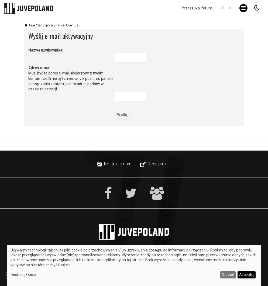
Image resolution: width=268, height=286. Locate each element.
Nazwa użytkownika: (45, 50)
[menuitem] (115, 164)
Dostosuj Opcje (23, 275)
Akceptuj (246, 275)
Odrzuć (228, 275)
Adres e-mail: (40, 68)
